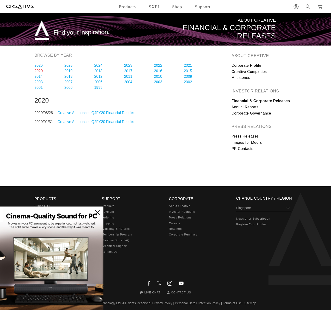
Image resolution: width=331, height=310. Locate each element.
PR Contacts (242, 149)
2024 (98, 65)
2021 (188, 65)
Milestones (240, 78)
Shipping (108, 223)
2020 (38, 71)
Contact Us (110, 251)
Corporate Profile (246, 65)
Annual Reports (244, 107)
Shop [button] (177, 6)
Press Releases (245, 136)
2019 (68, 71)
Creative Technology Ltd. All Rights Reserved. (118, 303)
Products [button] (127, 6)
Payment (108, 211)
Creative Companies (249, 72)
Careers (174, 223)
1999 (98, 87)
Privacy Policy (162, 303)
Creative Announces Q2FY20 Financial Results (95, 122)
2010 (158, 76)
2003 (158, 82)
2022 (158, 65)
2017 (128, 71)
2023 (128, 65)
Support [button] (203, 6)
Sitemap (250, 303)
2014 (38, 76)
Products (108, 206)
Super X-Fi (42, 206)
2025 (68, 65)
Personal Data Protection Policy (197, 303)
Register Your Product (252, 224)
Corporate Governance (251, 113)
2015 (188, 71)
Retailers (175, 228)
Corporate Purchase (183, 234)
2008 (38, 82)
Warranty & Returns (116, 228)
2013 (68, 76)
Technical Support (115, 246)
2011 (128, 76)
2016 (158, 71)
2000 (68, 87)
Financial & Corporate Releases (260, 101)
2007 (68, 82)
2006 (98, 82)
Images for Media (246, 142)
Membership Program (117, 234)
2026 (38, 65)
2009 (188, 76)
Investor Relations (255, 91)
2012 (98, 76)
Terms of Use (232, 303)
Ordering (108, 217)
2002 (188, 82)
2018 (98, 71)
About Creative (250, 55)
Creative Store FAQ (116, 240)
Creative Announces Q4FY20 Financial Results (95, 113)
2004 (128, 82)
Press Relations (251, 126)
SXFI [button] (154, 6)
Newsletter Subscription (253, 218)
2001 (38, 87)
